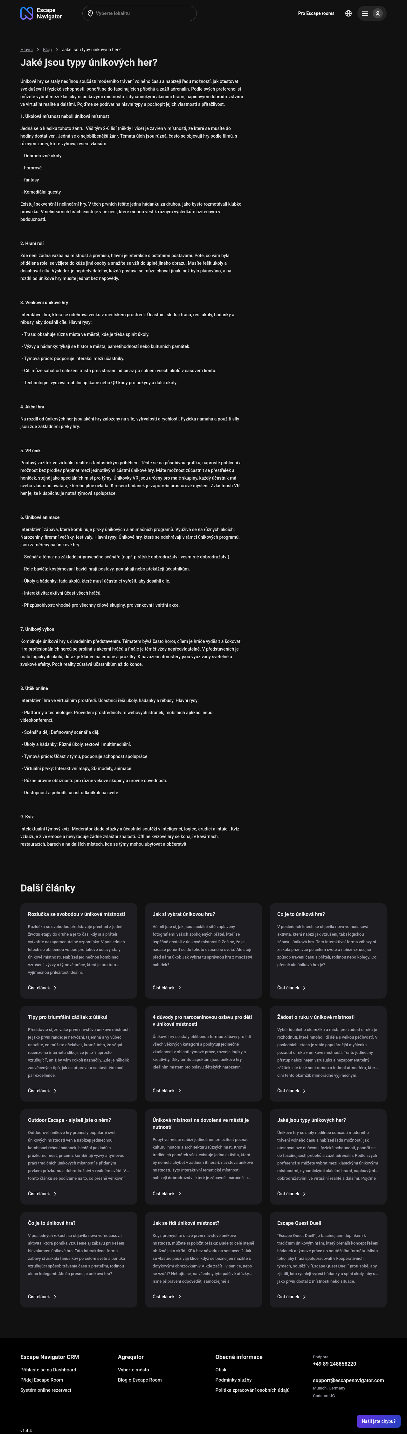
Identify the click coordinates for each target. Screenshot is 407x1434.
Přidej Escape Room (41, 1380)
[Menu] (372, 13)
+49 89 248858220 (334, 1364)
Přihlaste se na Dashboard (48, 1370)
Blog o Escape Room (140, 1380)
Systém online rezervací (45, 1390)
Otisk (220, 1370)
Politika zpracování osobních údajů (252, 1390)
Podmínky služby (233, 1380)
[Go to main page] (41, 13)
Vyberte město (133, 1370)
